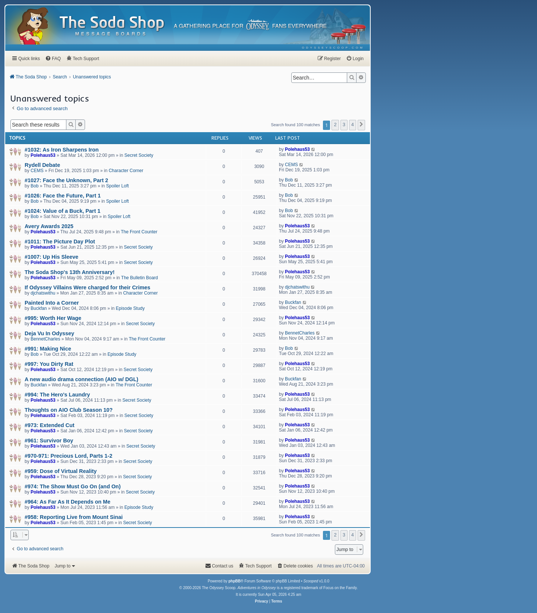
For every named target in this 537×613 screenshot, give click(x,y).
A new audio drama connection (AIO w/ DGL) (81, 379)
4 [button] (352, 124)
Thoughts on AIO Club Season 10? (69, 410)
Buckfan (39, 308)
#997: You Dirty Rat (49, 364)
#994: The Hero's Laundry (57, 395)
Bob (34, 186)
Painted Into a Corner (52, 303)
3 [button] (344, 124)
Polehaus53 (43, 155)
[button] (361, 125)
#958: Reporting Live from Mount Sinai (74, 517)
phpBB (234, 581)
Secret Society (139, 155)
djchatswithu (43, 293)
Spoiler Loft (117, 186)
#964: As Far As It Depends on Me (67, 502)
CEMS (37, 170)
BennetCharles (45, 339)
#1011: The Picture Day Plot (60, 242)
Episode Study (130, 308)
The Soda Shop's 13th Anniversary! (69, 272)
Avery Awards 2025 (49, 226)
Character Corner (126, 170)
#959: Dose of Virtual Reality (61, 471)
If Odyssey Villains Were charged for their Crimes (87, 287)
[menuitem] (333, 47)
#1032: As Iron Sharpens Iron (62, 150)
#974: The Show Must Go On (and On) (72, 486)
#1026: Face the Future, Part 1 (63, 196)
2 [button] (335, 124)
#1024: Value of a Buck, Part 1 (62, 211)
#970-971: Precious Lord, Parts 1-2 (68, 456)
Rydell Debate (42, 165)
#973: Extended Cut (50, 425)
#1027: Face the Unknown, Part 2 (66, 180)
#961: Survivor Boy (49, 441)
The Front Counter (139, 231)
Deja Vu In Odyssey (49, 333)
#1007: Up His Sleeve (51, 257)
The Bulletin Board (139, 277)
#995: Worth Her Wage (53, 318)
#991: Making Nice (48, 349)
